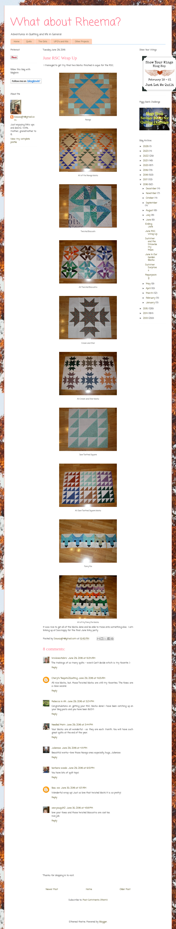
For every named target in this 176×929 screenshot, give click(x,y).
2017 (145, 179)
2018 (146, 175)
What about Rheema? (65, 22)
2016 (146, 184)
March (150, 293)
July (148, 215)
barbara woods (59, 768)
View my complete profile (20, 140)
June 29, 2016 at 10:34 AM (81, 658)
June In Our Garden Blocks (151, 257)
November (151, 193)
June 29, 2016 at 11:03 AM (92, 678)
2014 (145, 313)
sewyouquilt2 (58, 808)
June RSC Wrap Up (151, 233)
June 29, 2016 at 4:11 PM (74, 748)
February (151, 298)
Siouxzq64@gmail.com (24, 118)
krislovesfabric (59, 658)
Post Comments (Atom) (95, 900)
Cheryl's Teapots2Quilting (65, 678)
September (151, 203)
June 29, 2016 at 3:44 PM (80, 725)
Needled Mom (58, 725)
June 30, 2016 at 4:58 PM (80, 808)
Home (16, 41)
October (150, 198)
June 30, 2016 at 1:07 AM (73, 788)
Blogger (103, 922)
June (149, 220)
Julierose (56, 748)
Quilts (29, 41)
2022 (146, 156)
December (151, 188)
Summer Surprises (151, 267)
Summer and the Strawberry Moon (151, 244)
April (148, 288)
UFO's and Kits (61, 41)
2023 (146, 151)
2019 (146, 170)
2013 (145, 318)
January (150, 302)
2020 (146, 165)
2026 (146, 146)
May (148, 283)
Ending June (149, 225)
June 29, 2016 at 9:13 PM (81, 768)
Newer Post (52, 889)
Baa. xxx (56, 788)
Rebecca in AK (59, 701)
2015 (146, 308)
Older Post (125, 889)
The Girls (42, 41)
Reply (54, 667)
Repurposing (151, 276)
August (150, 210)
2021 (146, 160)
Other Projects (82, 41)
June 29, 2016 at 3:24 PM (80, 701)
